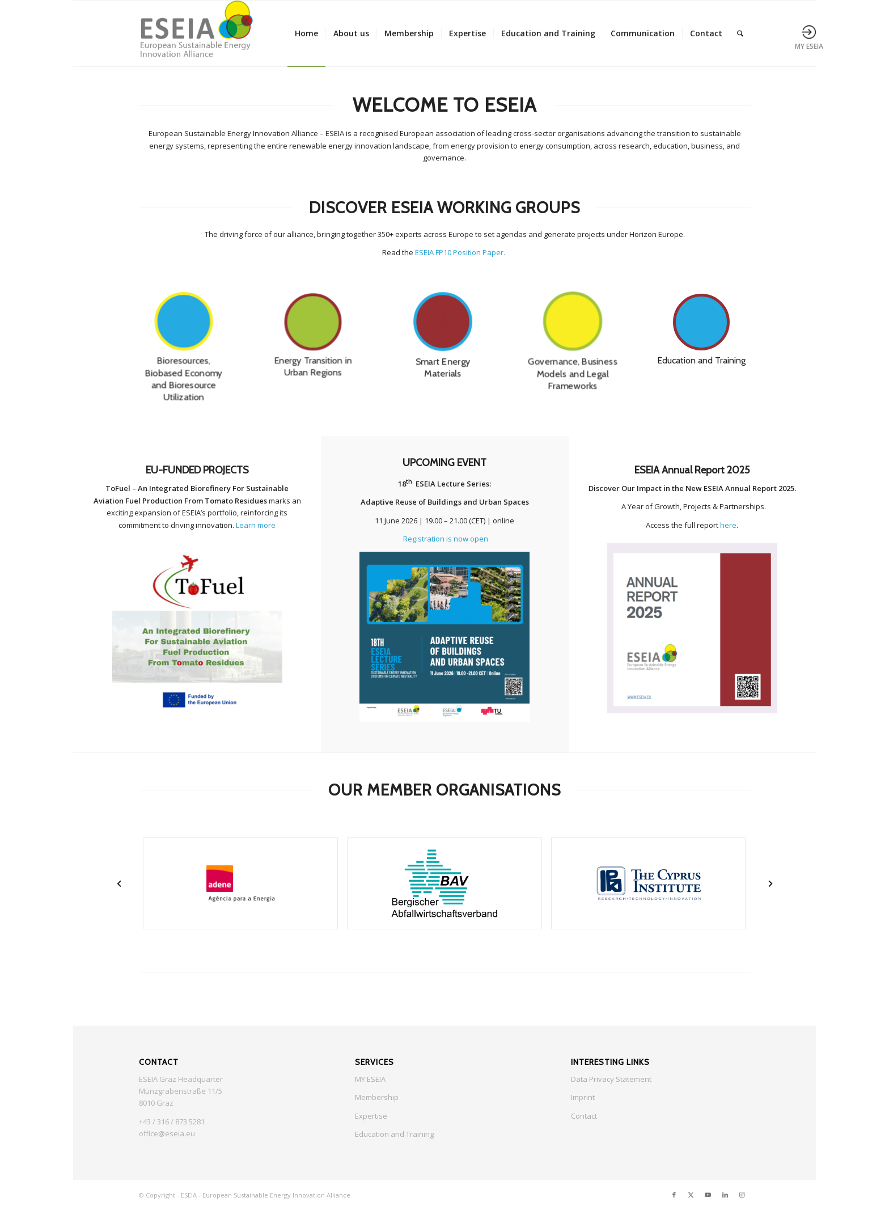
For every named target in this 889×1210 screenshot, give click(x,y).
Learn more (256, 525)
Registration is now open (445, 539)
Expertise (371, 1116)
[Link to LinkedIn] (725, 1194)
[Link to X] (691, 1194)
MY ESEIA (370, 1079)
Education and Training (394, 1134)
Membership (377, 1097)
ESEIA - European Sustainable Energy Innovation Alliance (265, 1195)
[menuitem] (306, 33)
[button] (119, 883)
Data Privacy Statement (611, 1079)
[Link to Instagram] (742, 1194)
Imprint (583, 1097)
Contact (584, 1116)
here (728, 525)
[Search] (740, 33)
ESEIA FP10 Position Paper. (461, 252)
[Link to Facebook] (674, 1194)
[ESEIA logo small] (196, 33)
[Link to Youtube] (708, 1194)
